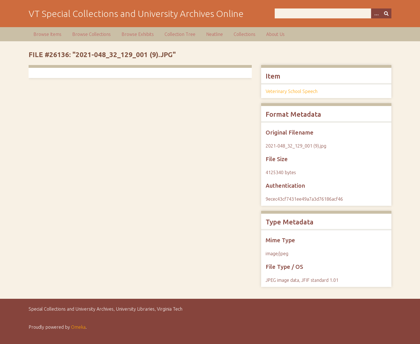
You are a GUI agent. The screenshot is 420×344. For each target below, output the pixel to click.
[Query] (333, 13)
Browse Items (47, 34)
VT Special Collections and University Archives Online (136, 13)
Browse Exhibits (137, 34)
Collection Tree (180, 34)
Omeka (78, 327)
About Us (275, 34)
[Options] (376, 13)
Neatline (214, 34)
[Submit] (386, 13)
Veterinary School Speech (291, 91)
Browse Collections (91, 34)
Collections (244, 34)
